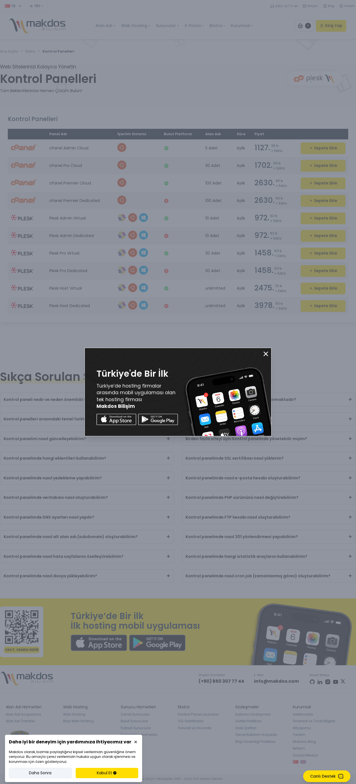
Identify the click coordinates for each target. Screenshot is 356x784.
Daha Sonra (40, 773)
